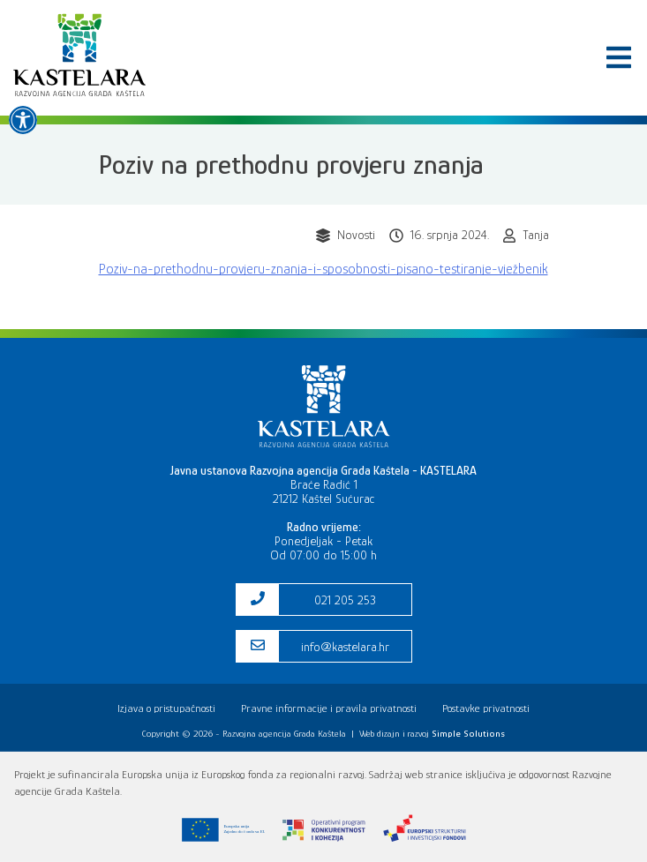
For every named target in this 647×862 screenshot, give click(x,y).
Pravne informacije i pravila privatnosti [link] (329, 708)
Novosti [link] (356, 235)
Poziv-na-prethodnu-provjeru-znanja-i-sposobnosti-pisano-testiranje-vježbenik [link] (323, 269)
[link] (23, 120)
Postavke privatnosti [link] (486, 708)
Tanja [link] (536, 235)
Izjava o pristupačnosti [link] (166, 708)
